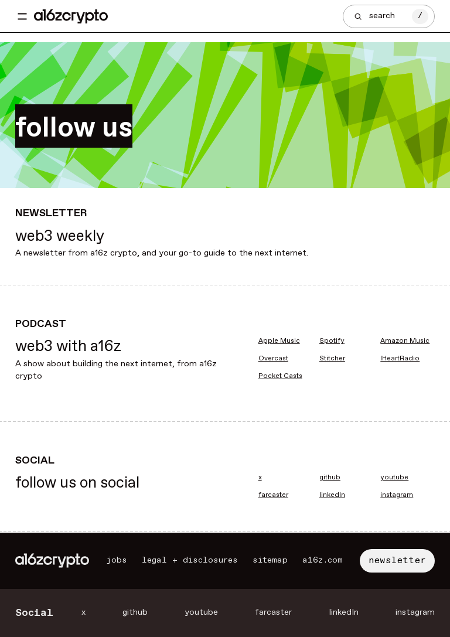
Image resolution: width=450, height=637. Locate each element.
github (329, 477)
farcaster (273, 495)
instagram (396, 495)
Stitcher (332, 358)
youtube (394, 477)
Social (34, 613)
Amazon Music (404, 341)
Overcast (273, 358)
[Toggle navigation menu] (22, 16)
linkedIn (332, 495)
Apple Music (279, 341)
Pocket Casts (280, 376)
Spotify (332, 341)
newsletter (397, 560)
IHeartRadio (400, 358)
